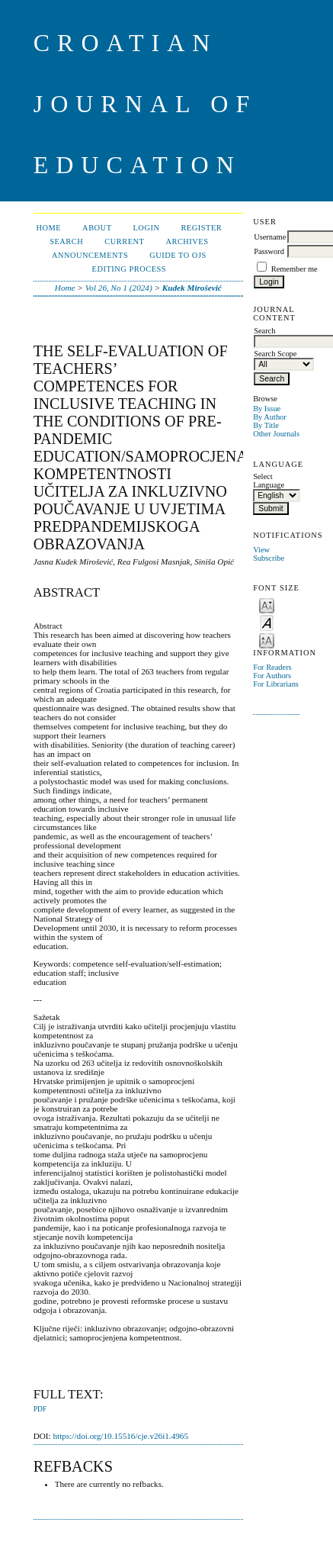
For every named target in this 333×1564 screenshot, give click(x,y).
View (261, 549)
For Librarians (276, 684)
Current (124, 241)
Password (269, 251)
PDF (40, 1409)
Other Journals (276, 434)
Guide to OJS (178, 255)
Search (66, 241)
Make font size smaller (266, 604)
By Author (270, 417)
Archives (186, 241)
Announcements (90, 255)
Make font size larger (266, 639)
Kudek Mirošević (192, 287)
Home (48, 228)
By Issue (266, 408)
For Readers (272, 667)
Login (146, 228)
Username (270, 237)
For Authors (272, 675)
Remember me (294, 269)
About (96, 228)
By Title (266, 425)
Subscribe (268, 558)
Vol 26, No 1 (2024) (118, 287)
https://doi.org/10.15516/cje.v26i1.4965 (120, 1435)
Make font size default (266, 622)
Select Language (268, 480)
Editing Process (129, 269)
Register (201, 228)
